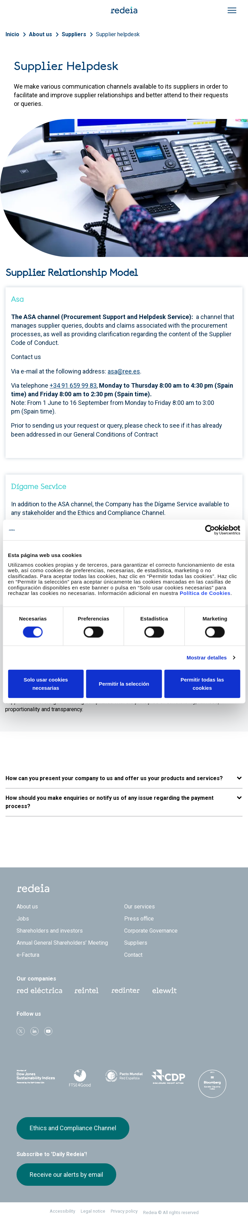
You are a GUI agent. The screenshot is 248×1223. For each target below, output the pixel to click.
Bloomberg (212, 1084)
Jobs (23, 918)
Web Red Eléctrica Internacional (125, 990)
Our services (139, 906)
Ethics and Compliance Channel (73, 1128)
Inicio (12, 34)
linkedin (34, 1031)
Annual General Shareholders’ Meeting (62, 942)
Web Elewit (164, 990)
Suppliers (74, 34)
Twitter (21, 1031)
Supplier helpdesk (118, 34)
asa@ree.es (124, 371)
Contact (133, 955)
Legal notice (93, 1211)
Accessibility (62, 1211)
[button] (124, 778)
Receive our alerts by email (66, 1174)
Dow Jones (36, 1077)
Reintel (87, 990)
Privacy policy (124, 1211)
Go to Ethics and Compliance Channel (67, 527)
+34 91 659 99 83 (73, 385)
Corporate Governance (151, 930)
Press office (139, 918)
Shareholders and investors (50, 930)
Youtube (48, 1031)
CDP (168, 1077)
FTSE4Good (80, 1078)
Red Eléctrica (39, 990)
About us (40, 34)
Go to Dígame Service (53, 568)
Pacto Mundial (124, 1077)
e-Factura (28, 955)
